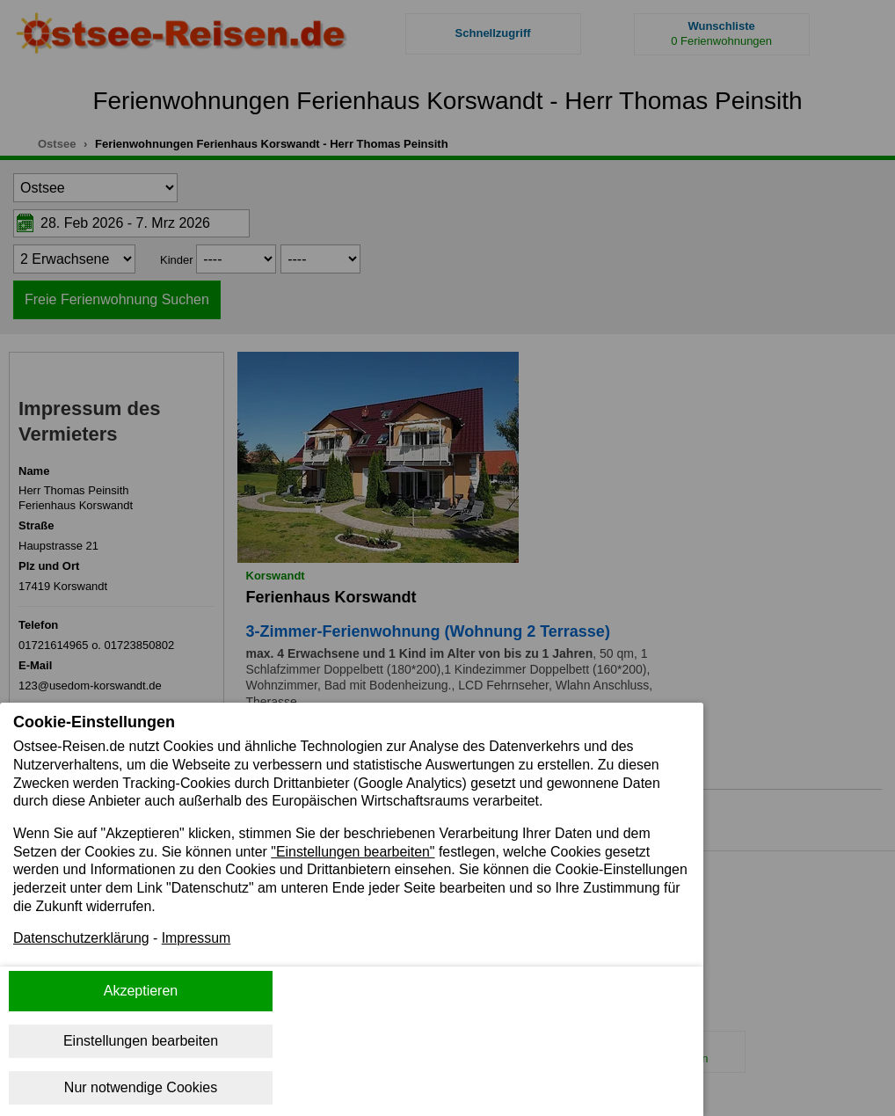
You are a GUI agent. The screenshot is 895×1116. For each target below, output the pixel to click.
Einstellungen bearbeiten (140, 1040)
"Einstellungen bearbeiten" (355, 851)
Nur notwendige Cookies (140, 1087)
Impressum (197, 939)
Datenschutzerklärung (81, 939)
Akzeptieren (141, 990)
